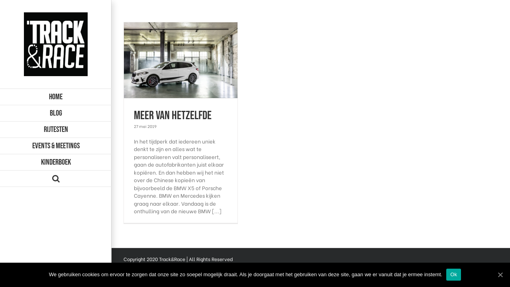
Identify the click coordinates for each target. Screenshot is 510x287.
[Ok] (500, 275)
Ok (453, 274)
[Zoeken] (56, 179)
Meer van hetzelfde (173, 115)
